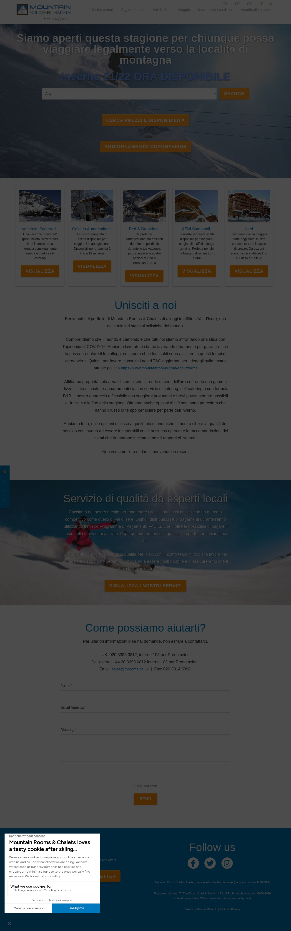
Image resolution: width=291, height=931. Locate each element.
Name (66, 684)
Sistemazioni (102, 10)
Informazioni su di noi (215, 10)
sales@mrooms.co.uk (130, 667)
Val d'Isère (161, 10)
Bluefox (235, 908)
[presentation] (145, 774)
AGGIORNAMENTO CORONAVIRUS (146, 146)
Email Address (73, 706)
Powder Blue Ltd (207, 908)
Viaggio (184, 10)
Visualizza (40, 269)
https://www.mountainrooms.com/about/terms (159, 366)
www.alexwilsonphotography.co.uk (230, 897)
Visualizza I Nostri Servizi (145, 584)
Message (68, 728)
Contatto (268, 26)
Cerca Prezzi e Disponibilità (145, 120)
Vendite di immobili (256, 10)
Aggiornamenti (132, 10)
